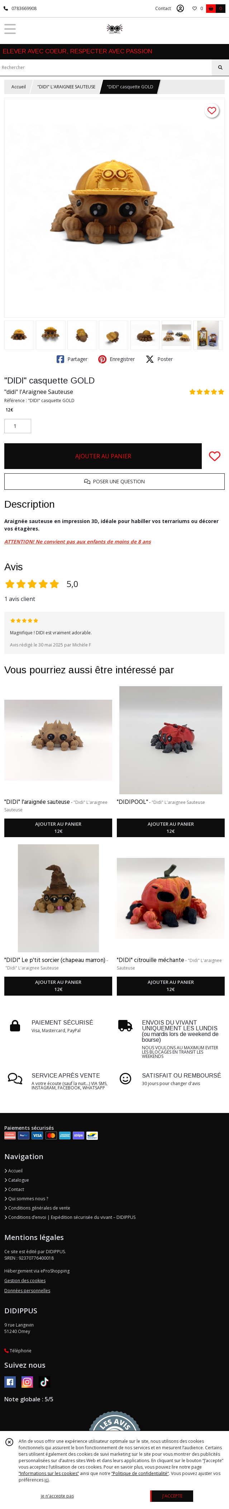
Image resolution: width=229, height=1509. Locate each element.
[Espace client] (180, 8)
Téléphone (18, 1351)
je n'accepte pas (57, 1496)
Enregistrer (116, 359)
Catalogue (16, 1180)
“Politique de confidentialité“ (140, 1473)
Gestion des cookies (25, 1281)
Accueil (18, 87)
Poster (159, 359)
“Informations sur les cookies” (49, 1473)
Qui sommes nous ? (26, 1199)
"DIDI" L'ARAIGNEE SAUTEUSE (66, 87)
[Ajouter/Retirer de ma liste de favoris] (214, 456)
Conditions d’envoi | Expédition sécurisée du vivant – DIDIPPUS (69, 1217)
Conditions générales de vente (37, 1208)
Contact (163, 8)
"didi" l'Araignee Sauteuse (38, 392)
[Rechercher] (220, 67)
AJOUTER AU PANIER (103, 456)
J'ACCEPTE (172, 1496)
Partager (72, 359)
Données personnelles (27, 1291)
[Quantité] (17, 426)
